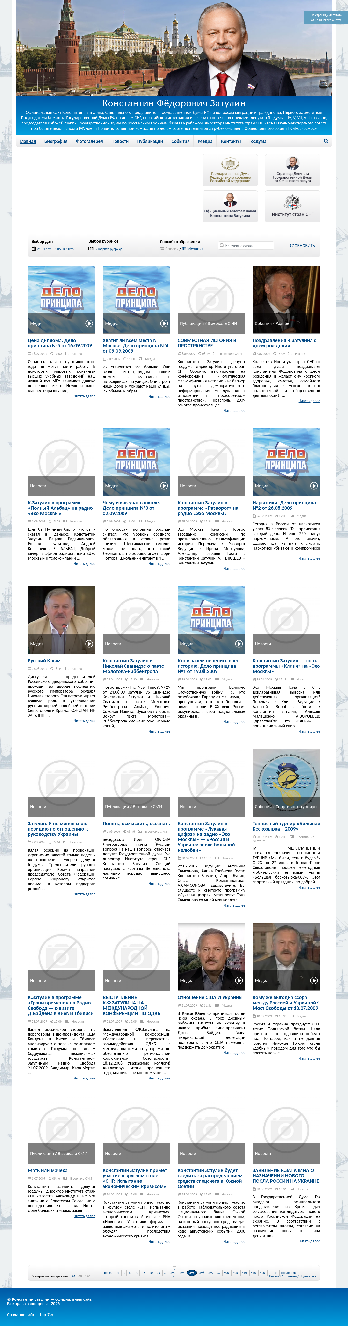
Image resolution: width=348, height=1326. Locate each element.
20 (151, 1273)
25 (158, 1273)
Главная (28, 141)
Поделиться (308, 1276)
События (181, 141)
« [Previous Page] (118, 1273)
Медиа (205, 141)
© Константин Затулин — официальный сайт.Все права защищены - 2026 (49, 1301)
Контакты (231, 141)
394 (181, 1273)
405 (235, 1273)
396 (201, 1273)
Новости (120, 141)
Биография (55, 141)
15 (143, 1273)
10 (136, 1273)
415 (253, 1273)
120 (87, 1276)
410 (244, 1273)
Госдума (258, 141)
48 (80, 1276)
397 (210, 1273)
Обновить (302, 245)
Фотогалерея (89, 141)
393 (172, 1273)
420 (262, 1273)
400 (226, 1273)
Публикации (150, 141)
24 (73, 1276)
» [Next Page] (276, 1273)
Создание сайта (21, 1314)
